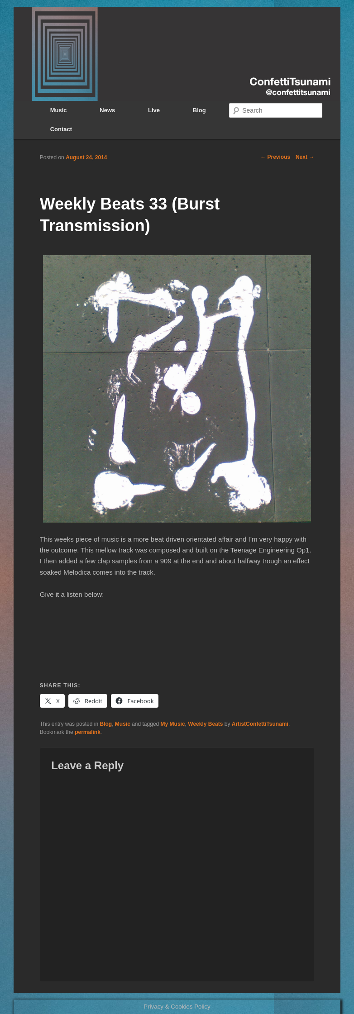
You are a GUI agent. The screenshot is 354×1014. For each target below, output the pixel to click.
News (107, 110)
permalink (87, 732)
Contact (61, 129)
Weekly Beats (205, 724)
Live (154, 110)
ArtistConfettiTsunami (260, 724)
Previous (275, 157)
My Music (173, 724)
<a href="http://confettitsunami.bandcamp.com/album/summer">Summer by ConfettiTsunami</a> (177, 638)
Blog (199, 110)
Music (58, 110)
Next (305, 157)
